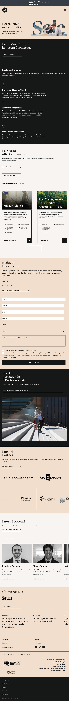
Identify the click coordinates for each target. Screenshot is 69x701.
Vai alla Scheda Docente (8, 579)
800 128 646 (37, 273)
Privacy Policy (5, 680)
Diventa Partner (11, 466)
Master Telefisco (14, 206)
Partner (36, 639)
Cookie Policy (5, 683)
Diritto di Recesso (6, 691)
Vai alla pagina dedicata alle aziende (33, 391)
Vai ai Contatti (16, 286)
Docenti (4, 643)
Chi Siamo (5, 639)
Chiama (16, 282)
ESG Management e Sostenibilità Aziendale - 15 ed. (51, 203)
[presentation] (32, 248)
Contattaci (37, 643)
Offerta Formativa (7, 647)
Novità (23, 183)
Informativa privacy (30, 350)
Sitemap (4, 687)
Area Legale (5, 694)
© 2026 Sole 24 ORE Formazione (10, 698)
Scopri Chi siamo (12, 55)
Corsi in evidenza (9, 183)
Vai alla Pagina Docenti (11, 529)
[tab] (10, 183)
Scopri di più (46, 3)
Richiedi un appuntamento (16, 291)
